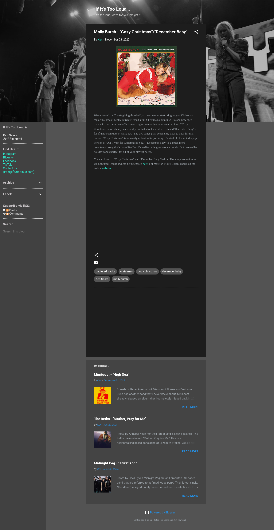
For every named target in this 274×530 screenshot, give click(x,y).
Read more (190, 407)
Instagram (9, 154)
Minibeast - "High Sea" (111, 374)
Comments (14, 213)
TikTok (7, 164)
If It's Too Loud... (113, 9)
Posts (11, 210)
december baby (171, 271)
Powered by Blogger (160, 512)
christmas (126, 271)
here (145, 163)
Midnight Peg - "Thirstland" (115, 463)
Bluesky (8, 157)
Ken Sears (102, 279)
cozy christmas (147, 271)
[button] (196, 32)
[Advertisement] (221, 81)
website (106, 168)
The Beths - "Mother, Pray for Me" (120, 419)
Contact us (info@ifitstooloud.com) (18, 170)
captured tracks (105, 271)
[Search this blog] (23, 231)
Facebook (9, 161)
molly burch (120, 279)
